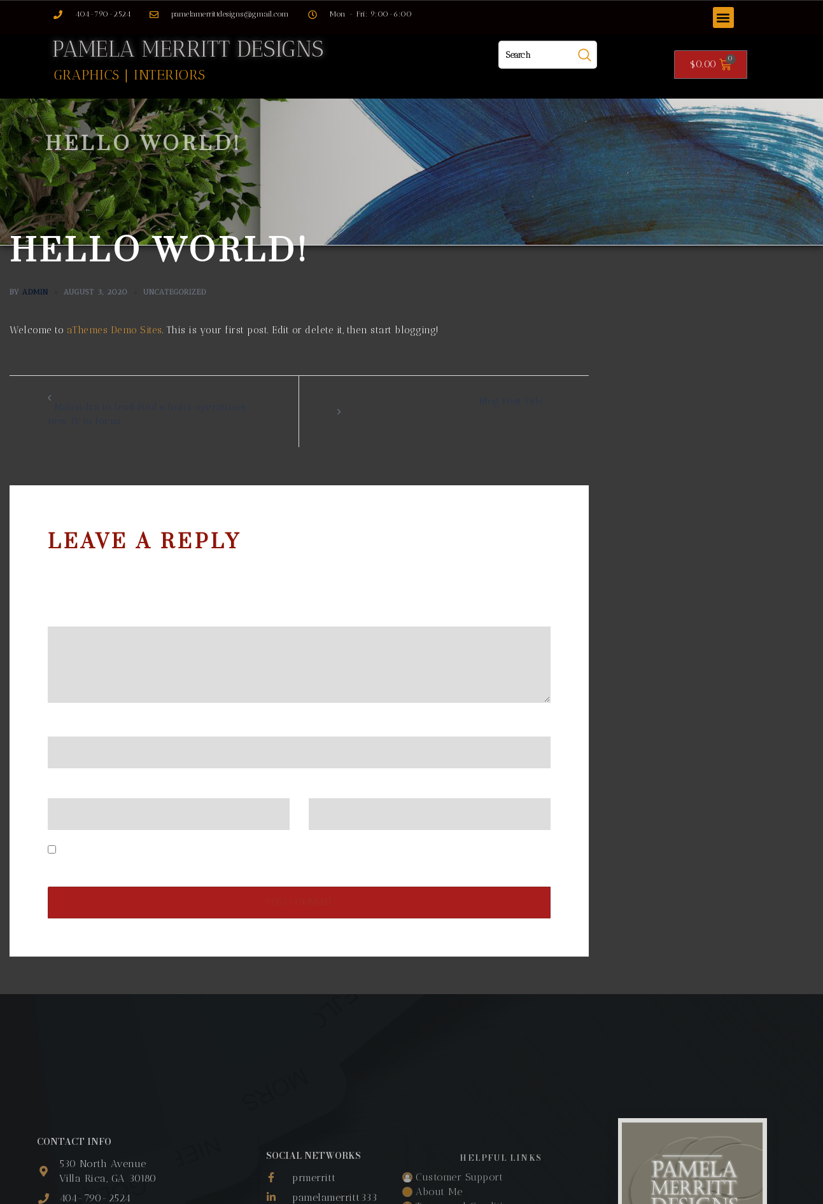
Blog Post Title (511, 400)
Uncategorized (174, 291)
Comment (74, 615)
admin (35, 291)
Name (65, 725)
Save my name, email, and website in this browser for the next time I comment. (243, 849)
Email (65, 786)
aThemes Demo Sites (114, 329)
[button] (723, 17)
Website (327, 786)
